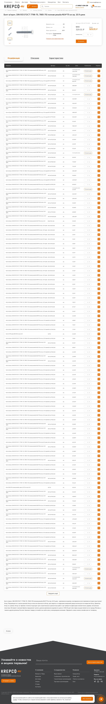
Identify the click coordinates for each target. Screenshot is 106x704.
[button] (10, 43)
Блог (59, 2)
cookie (15, 699)
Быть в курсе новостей (95, 662)
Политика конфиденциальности (88, 692)
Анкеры (8, 631)
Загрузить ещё (53, 593)
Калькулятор (52, 2)
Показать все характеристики (55, 39)
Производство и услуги (37, 2)
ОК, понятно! (87, 698)
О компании (8, 2)
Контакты (66, 2)
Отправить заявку (8, 681)
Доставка (25, 2)
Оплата (17, 2)
